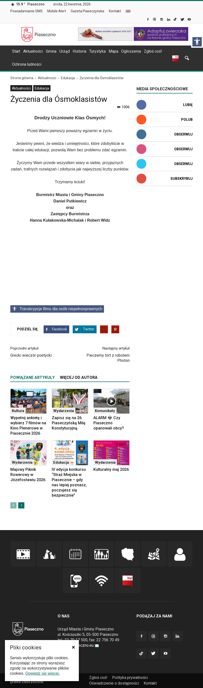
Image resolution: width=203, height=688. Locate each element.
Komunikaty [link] (105, 411)
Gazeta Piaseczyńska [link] (87, 11)
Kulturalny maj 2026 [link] (111, 469)
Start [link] (16, 51)
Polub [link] (187, 120)
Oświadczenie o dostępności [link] (114, 683)
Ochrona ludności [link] (26, 64)
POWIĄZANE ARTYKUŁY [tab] (32, 377)
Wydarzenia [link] (63, 411)
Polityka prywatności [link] (130, 677)
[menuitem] (28, 11)
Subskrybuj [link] (181, 179)
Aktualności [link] (33, 51)
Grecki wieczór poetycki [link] (31, 355)
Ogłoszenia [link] (131, 51)
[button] (73, 647)
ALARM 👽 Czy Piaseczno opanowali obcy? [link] (108, 422)
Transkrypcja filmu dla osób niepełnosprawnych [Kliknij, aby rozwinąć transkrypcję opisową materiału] (57, 308)
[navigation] (95, 51)
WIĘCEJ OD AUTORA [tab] (79, 377)
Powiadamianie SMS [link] (26, 11)
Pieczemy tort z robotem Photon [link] (108, 358)
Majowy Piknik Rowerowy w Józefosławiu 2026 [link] (27, 474)
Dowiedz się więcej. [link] (42, 673)
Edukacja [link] (42, 88)
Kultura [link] (18, 411)
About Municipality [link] (128, 11)
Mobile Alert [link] (56, 11)
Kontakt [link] (115, 11)
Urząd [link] (64, 51)
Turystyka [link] (97, 51)
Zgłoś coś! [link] (153, 51)
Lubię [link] (188, 105)
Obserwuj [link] (183, 134)
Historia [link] (79, 51)
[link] (148, 19)
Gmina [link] (51, 51)
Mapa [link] (113, 51)
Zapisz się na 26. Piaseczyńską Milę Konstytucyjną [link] (68, 422)
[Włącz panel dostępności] (197, 42)
